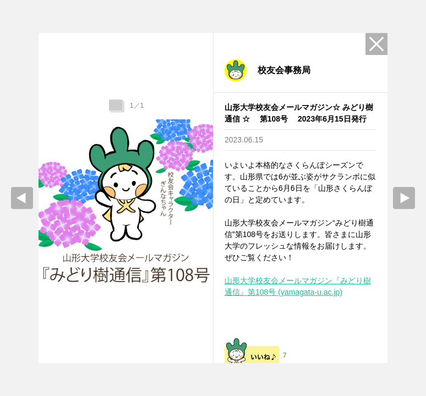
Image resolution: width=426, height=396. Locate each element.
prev (22, 198)
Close (376, 44)
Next (404, 198)
